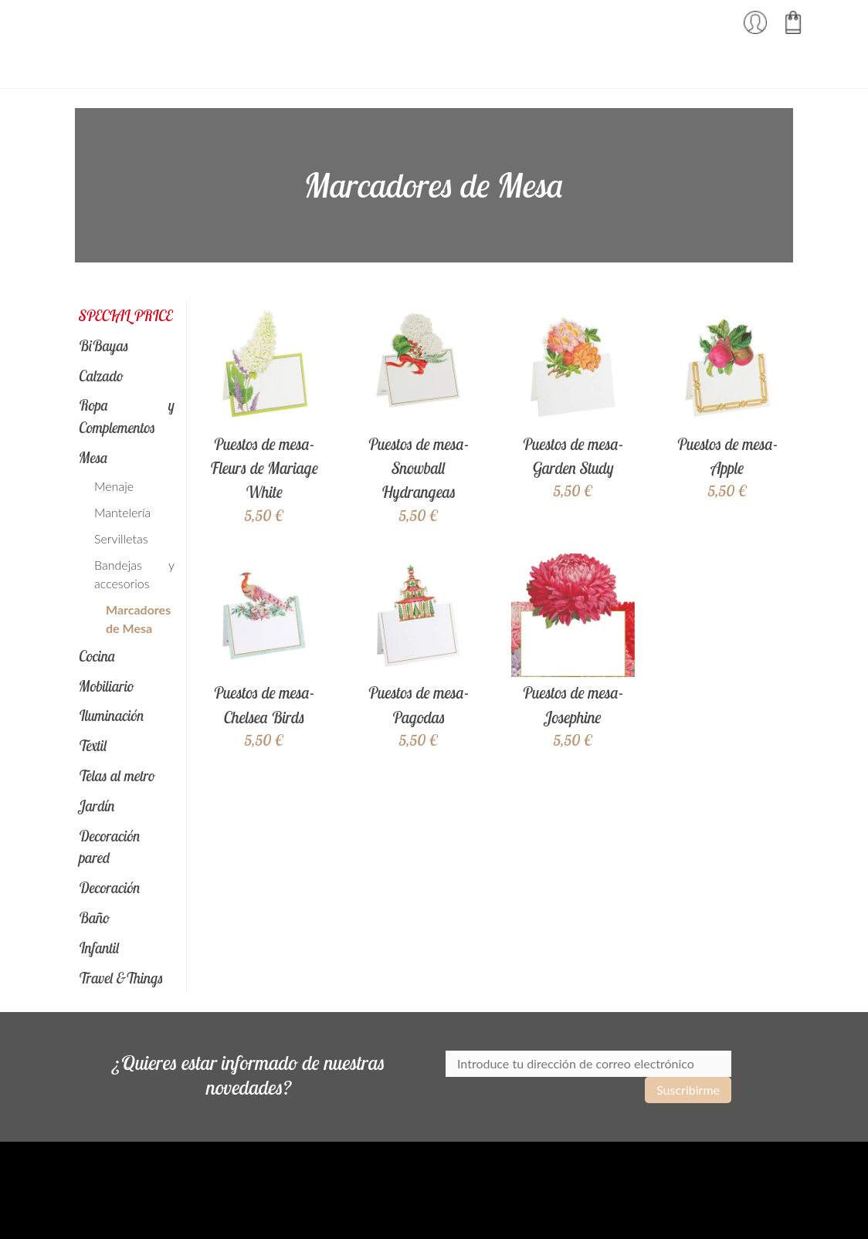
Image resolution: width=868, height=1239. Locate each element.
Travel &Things (121, 978)
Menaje (114, 486)
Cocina (97, 656)
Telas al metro (117, 776)
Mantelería (122, 512)
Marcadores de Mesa (138, 618)
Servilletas (120, 538)
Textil (93, 745)
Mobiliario (106, 686)
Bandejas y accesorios (134, 574)
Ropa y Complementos (127, 416)
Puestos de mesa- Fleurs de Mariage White (264, 468)
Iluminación (111, 715)
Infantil (99, 948)
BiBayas (104, 346)
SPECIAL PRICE (125, 315)
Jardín (97, 806)
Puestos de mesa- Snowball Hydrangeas (419, 468)
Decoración (110, 887)
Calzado (101, 376)
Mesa (93, 458)
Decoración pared (110, 847)
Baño (94, 918)
